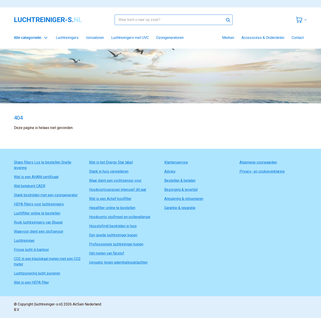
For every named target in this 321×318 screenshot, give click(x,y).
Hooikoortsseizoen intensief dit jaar (117, 189)
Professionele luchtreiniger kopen (116, 244)
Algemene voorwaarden (258, 162)
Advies (169, 171)
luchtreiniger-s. (48, 20)
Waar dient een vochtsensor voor (115, 180)
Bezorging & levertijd (181, 189)
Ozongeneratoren (170, 37)
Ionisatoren (95, 37)
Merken (228, 37)
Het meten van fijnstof (106, 253)
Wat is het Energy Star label (111, 162)
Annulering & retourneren (183, 199)
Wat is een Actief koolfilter (110, 199)
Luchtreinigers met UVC (130, 37)
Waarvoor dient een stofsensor (38, 231)
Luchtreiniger (24, 240)
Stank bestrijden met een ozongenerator (46, 195)
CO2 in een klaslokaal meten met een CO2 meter (47, 261)
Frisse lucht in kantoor (31, 249)
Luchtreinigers (67, 37)
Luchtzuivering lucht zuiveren (37, 273)
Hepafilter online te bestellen (112, 208)
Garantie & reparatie (179, 208)
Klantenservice (176, 162)
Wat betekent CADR (29, 186)
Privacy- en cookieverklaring (262, 171)
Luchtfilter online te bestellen (37, 213)
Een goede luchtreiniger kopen (113, 235)
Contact (298, 37)
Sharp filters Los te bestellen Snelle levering (42, 165)
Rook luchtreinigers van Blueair (38, 222)
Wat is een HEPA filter (31, 282)
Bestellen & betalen (179, 180)
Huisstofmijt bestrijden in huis (113, 226)
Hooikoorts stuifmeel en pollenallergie (119, 217)
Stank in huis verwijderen (108, 171)
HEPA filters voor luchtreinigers (39, 204)
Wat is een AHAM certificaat (36, 177)
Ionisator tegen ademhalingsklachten (118, 262)
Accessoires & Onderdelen (262, 37)
